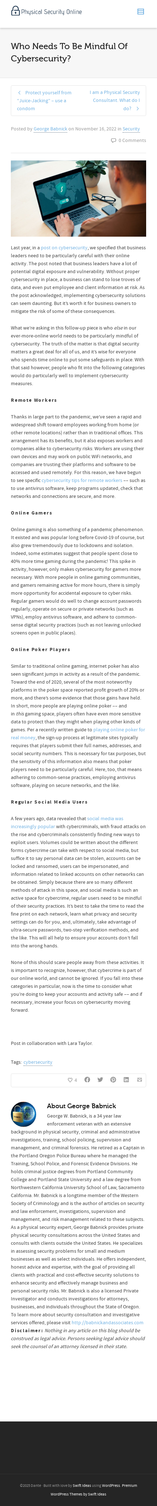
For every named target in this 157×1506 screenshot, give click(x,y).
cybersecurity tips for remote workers (82, 480)
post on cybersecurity (64, 248)
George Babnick (50, 129)
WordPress (111, 1485)
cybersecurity (38, 1062)
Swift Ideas (82, 1485)
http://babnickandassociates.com (108, 1323)
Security (131, 129)
